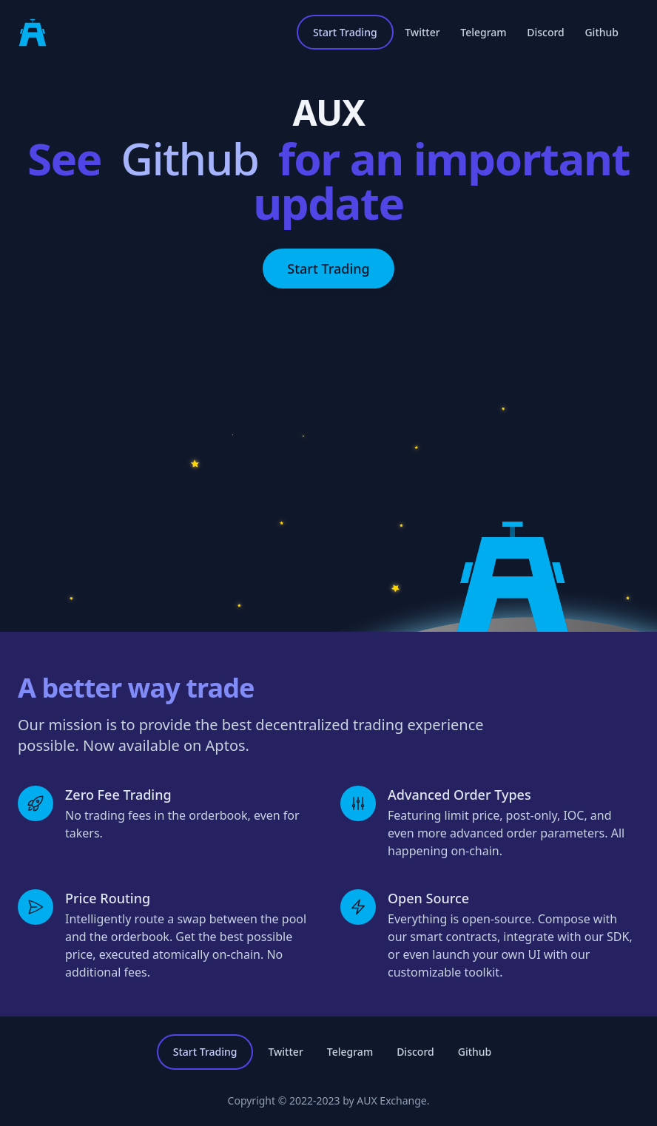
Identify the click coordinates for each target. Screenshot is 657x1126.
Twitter (422, 32)
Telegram (483, 32)
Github (601, 32)
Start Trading (345, 32)
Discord (546, 32)
